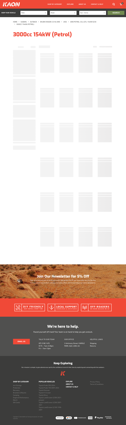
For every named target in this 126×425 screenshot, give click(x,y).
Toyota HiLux (43, 395)
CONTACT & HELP (97, 4)
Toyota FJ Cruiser (45, 393)
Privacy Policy (95, 382)
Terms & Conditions (96, 384)
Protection (16, 388)
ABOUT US (82, 4)
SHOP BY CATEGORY (55, 4)
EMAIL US (21, 342)
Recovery (16, 390)
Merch (15, 400)
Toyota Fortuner (44, 390)
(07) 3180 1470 (44, 343)
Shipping (93, 343)
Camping (16, 395)
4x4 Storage (17, 385)
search (116, 13)
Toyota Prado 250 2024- (47, 385)
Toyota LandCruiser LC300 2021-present (50, 399)
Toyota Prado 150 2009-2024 (49, 388)
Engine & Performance (21, 398)
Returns (93, 346)
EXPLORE (70, 4)
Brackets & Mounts (19, 393)
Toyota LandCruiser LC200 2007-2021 (50, 404)
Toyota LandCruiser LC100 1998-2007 (50, 409)
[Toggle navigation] (113, 4)
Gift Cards (16, 403)
